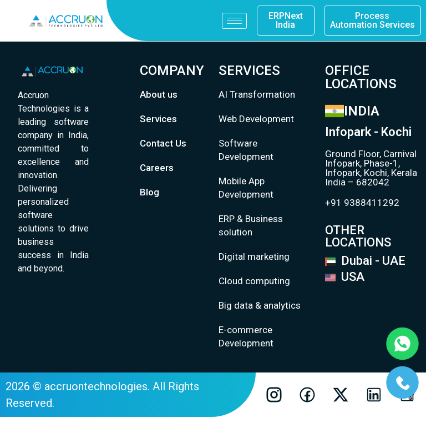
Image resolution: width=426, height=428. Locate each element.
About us (159, 94)
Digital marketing (254, 256)
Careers (157, 167)
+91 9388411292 (362, 202)
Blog (149, 192)
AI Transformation (257, 94)
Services (158, 118)
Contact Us (163, 143)
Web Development (256, 118)
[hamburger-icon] (234, 21)
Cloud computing (254, 280)
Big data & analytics (260, 305)
